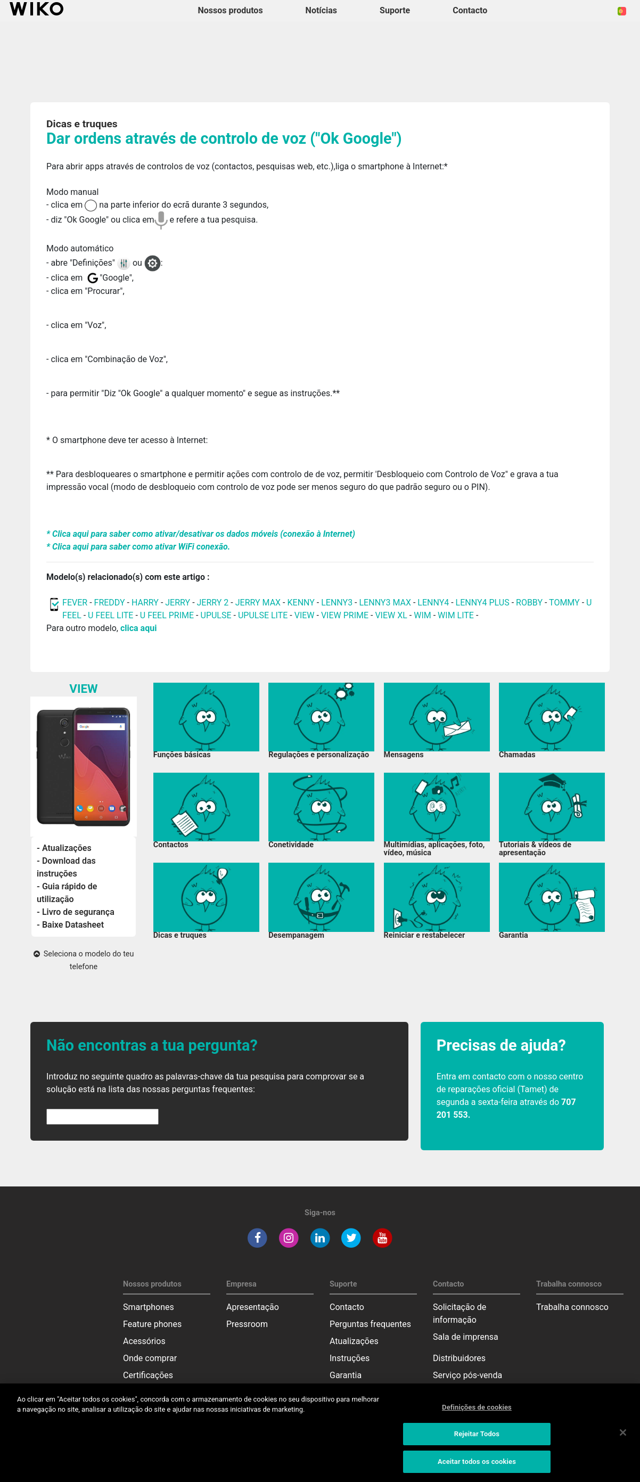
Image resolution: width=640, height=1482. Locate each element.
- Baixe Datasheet (70, 925)
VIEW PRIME (344, 615)
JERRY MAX (258, 602)
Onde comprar (150, 1358)
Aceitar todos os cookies (477, 1466)
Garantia (346, 1375)
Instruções (350, 1358)
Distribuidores (459, 1358)
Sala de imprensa (465, 1337)
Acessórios (144, 1341)
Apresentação (252, 1307)
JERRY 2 (213, 602)
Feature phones (152, 1324)
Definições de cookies (477, 1411)
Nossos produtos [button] (230, 10)
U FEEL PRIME (167, 615)
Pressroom (247, 1324)
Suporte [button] (395, 10)
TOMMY (564, 602)
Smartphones (148, 1307)
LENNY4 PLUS (483, 602)
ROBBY (529, 602)
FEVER (75, 602)
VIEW (304, 615)
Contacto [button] (470, 10)
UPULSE (217, 615)
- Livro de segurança (75, 912)
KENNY (301, 602)
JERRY (177, 602)
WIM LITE (456, 615)
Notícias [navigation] (321, 10)
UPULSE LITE (263, 615)
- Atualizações (64, 848)
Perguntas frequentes (370, 1324)
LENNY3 (336, 602)
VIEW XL (391, 615)
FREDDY (109, 602)
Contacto (347, 1307)
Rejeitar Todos (476, 1438)
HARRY (146, 602)
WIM (422, 615)
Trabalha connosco (572, 1307)
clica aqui (138, 628)
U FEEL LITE (110, 615)
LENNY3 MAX (385, 602)
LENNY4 (433, 602)
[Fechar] (623, 1436)
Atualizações (354, 1341)
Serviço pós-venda (467, 1375)
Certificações (148, 1375)
